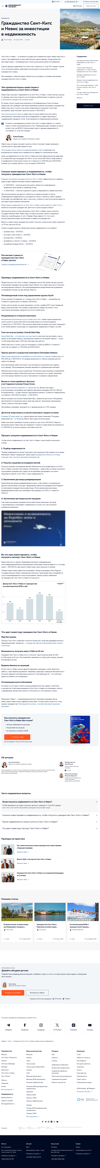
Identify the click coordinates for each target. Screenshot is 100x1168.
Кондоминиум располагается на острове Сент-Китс (21, 319)
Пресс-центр (81, 1079)
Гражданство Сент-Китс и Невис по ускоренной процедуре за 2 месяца (41, 874)
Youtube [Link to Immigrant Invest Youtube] (90, 1027)
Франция (29, 1092)
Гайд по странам (7, 1100)
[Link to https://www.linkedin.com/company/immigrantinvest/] (51, 1122)
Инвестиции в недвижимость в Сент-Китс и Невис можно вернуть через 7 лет (31, 205)
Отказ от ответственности (49, 1128)
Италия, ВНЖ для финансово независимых (36, 1109)
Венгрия (29, 1054)
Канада (29, 1105)
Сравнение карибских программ (59, 1072)
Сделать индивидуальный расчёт (15, 264)
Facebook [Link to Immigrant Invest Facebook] (24, 1027)
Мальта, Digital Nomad (34, 1101)
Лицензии (80, 1067)
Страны (54, 1061)
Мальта (4, 1080)
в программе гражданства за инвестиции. (17, 99)
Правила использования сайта (22, 1128)
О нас (79, 1054)
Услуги (79, 1070)
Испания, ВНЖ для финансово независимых (36, 1087)
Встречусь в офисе (37, 993)
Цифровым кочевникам (60, 1065)
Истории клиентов (83, 1064)
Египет (3, 1086)
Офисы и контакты (83, 1057)
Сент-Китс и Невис (8, 1073)
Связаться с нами (91, 6)
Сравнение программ (59, 1079)
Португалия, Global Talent (35, 1067)
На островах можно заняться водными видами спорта (22, 150)
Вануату (4, 1054)
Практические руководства (62, 1076)
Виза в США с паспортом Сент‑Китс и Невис (34, 859)
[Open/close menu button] (3, 6)
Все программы (7, 1090)
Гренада (4, 1067)
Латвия (29, 1070)
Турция (3, 1060)
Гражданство (5, 18)
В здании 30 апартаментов (11, 416)
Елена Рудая (8, 39)
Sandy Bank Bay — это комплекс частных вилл (18, 336)
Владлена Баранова (71, 775)
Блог (9, 1041)
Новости (55, 1057)
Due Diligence (81, 1061)
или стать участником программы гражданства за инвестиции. (26, 808)
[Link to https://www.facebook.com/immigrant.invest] (43, 1122)
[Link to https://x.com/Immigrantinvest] (54, 1122)
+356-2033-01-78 (7, 1159)
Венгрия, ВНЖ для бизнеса (35, 1079)
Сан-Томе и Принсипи (9, 1057)
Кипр (28, 1061)
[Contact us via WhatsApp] (77, 6)
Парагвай (4, 1083)
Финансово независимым (61, 1068)
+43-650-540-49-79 (33, 1157)
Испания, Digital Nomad (34, 1082)
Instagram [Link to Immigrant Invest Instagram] (41, 1027)
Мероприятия (82, 1076)
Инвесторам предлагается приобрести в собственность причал (26, 356)
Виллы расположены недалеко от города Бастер (20, 388)
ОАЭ (28, 1073)
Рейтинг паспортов (58, 1082)
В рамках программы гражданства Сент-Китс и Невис (22, 179)
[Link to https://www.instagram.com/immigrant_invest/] (48, 1122)
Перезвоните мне (88, 105)
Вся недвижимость (8, 1104)
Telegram (91, 1088)
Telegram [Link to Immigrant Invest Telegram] (8, 1027)
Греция (28, 1057)
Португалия (30, 1064)
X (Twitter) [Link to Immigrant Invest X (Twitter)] (57, 1027)
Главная (3, 1041)
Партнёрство (81, 1073)
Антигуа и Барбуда (8, 1064)
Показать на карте (9, 1156)
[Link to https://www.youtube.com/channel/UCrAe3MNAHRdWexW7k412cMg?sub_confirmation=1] (57, 1122)
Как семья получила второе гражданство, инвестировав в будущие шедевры (41, 846)
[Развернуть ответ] (96, 802)
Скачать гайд (17, 737)
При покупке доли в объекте (12, 114)
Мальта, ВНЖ (31, 1095)
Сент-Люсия (5, 1076)
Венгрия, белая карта (33, 1076)
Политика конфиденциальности (31, 1128)
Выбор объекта (6, 1097)
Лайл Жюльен (69, 764)
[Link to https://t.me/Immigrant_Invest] (45, 1122)
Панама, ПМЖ (31, 1113)
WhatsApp (81, 1088)
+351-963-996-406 (57, 1159)
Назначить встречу (85, 1092)
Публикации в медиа (84, 1082)
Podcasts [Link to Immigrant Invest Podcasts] (73, 1027)
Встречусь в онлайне (13, 993)
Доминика (5, 1070)
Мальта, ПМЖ (31, 1098)
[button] (17, 922)
